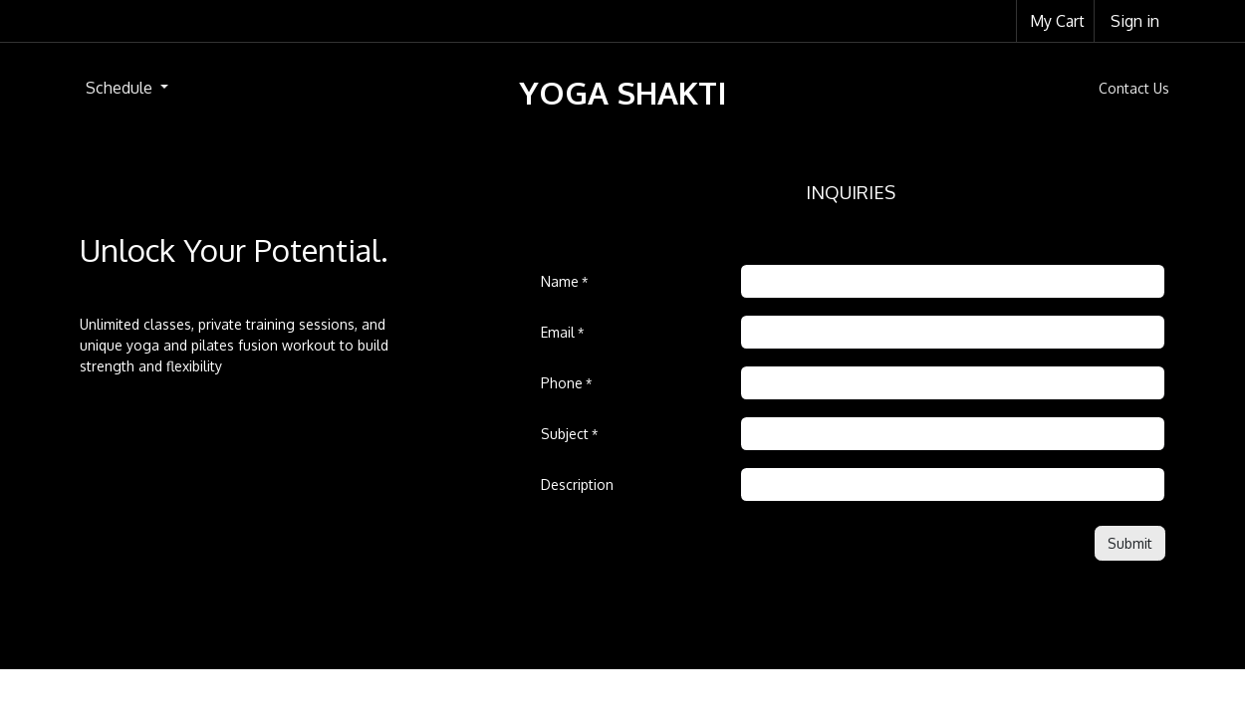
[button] (1130, 543)
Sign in (1135, 21)
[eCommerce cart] (1055, 21)
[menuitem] (127, 88)
